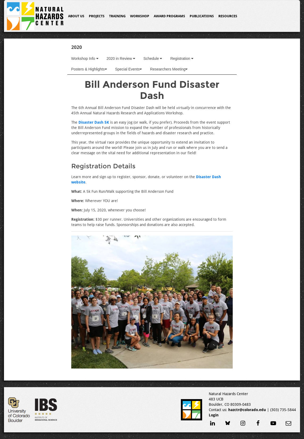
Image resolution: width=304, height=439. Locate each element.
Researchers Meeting (169, 69)
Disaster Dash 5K (93, 122)
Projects (97, 16)
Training (117, 16)
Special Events (128, 69)
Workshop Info (84, 58)
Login (214, 415)
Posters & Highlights (89, 69)
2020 (76, 47)
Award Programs (169, 16)
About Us (76, 16)
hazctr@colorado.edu (247, 410)
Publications (202, 16)
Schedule (152, 58)
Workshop (139, 16)
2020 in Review (121, 58)
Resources (227, 16)
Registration (181, 58)
